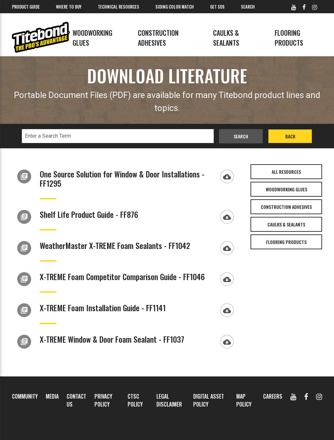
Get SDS (217, 6)
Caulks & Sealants (226, 38)
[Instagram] (319, 396)
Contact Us (76, 400)
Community (25, 396)
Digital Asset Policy (208, 400)
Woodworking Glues (92, 38)
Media (52, 396)
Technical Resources (118, 6)
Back (290, 136)
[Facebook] (306, 396)
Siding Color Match (174, 6)
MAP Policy (243, 400)
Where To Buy (69, 6)
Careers (272, 396)
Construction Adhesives (158, 38)
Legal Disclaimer (169, 400)
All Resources (286, 171)
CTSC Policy (135, 400)
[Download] (228, 176)
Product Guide (26, 6)
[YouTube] (293, 396)
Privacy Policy (103, 400)
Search (248, 6)
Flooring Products (289, 38)
